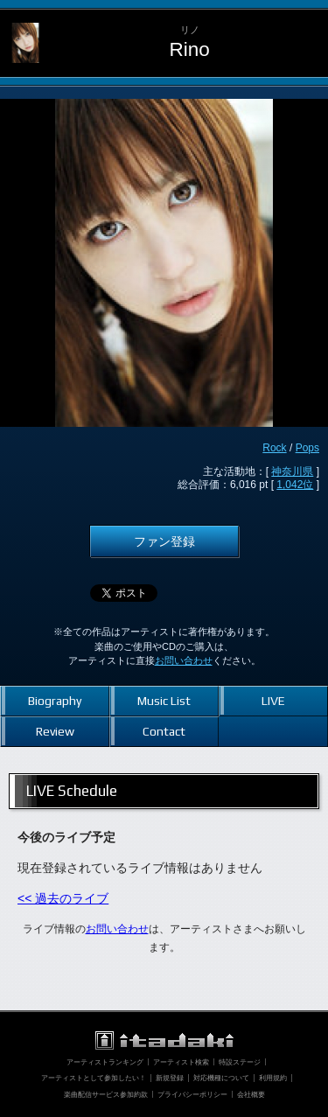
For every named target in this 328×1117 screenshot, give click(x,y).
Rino (189, 49)
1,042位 (294, 484)
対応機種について (221, 1077)
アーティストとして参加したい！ (93, 1077)
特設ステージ (240, 1062)
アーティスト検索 (181, 1062)
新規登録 (170, 1077)
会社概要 (251, 1094)
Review (55, 731)
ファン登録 (164, 541)
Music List (164, 701)
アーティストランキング (104, 1062)
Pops (307, 448)
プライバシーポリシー (192, 1094)
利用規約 (273, 1077)
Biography (54, 701)
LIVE (273, 701)
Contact (164, 731)
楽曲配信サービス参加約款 (106, 1094)
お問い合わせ (184, 660)
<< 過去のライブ (62, 898)
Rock (274, 448)
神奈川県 (292, 471)
